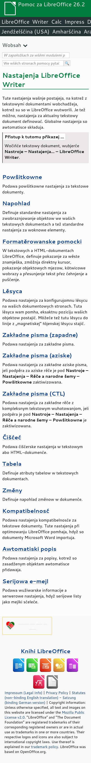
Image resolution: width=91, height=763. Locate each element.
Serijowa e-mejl (25, 581)
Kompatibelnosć (25, 511)
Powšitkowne (22, 177)
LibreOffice (15, 21)
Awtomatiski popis (29, 549)
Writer (40, 21)
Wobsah (11, 45)
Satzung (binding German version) (40, 700)
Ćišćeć (11, 437)
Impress (74, 21)
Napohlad (16, 203)
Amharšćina (66, 31)
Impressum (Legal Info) (23, 692)
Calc (56, 21)
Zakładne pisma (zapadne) (40, 335)
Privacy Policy (57, 692)
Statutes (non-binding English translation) (44, 695)
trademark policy (44, 746)
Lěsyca (12, 291)
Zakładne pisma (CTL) (33, 393)
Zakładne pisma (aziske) (37, 355)
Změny (12, 490)
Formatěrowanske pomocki (42, 241)
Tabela (12, 463)
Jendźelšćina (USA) (25, 31)
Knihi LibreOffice (45, 651)
